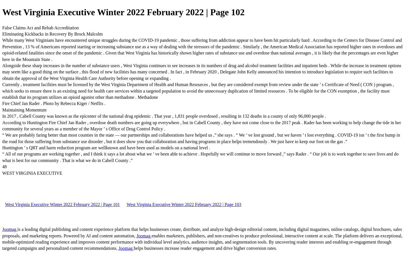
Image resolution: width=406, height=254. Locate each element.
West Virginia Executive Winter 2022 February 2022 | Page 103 (184, 204)
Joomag (9, 229)
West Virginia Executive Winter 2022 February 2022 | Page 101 (62, 204)
